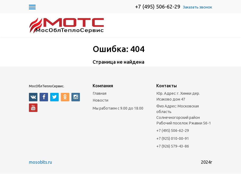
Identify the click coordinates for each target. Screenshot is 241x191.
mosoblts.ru (40, 179)
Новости (100, 117)
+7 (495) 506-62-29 (157, 6)
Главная (99, 111)
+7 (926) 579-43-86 (172, 164)
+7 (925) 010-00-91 (172, 156)
